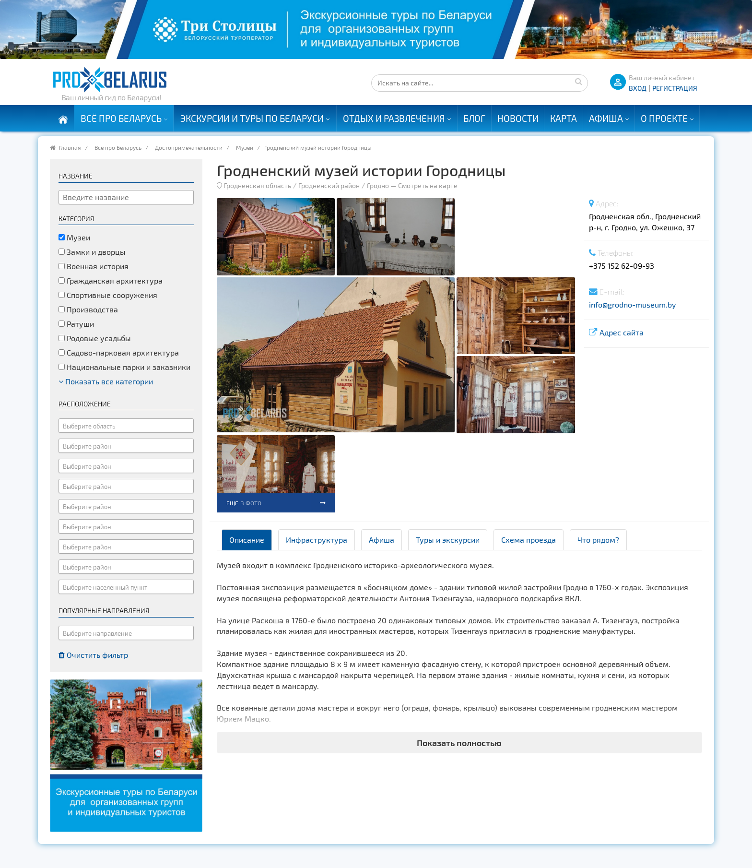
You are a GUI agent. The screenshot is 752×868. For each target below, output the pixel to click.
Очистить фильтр (93, 654)
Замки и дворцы (92, 251)
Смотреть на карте (428, 185)
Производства (88, 309)
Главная (70, 147)
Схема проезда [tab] (528, 539)
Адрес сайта (621, 332)
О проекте (664, 118)
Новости (518, 118)
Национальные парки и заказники (124, 366)
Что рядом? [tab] (598, 539)
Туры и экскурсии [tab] (448, 539)
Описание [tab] (246, 539)
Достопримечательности (189, 147)
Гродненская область (257, 185)
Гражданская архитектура (111, 280)
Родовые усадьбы (95, 338)
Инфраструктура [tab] (316, 539)
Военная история (94, 266)
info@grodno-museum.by (632, 304)
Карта (563, 118)
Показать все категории (106, 381)
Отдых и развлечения (394, 118)
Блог (474, 118)
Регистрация (674, 88)
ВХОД (637, 88)
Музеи (244, 147)
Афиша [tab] (381, 539)
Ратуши (76, 323)
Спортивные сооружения (108, 294)
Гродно (378, 185)
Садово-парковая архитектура (119, 352)
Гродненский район (329, 185)
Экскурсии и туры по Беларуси (252, 118)
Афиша (606, 118)
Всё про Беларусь (121, 118)
